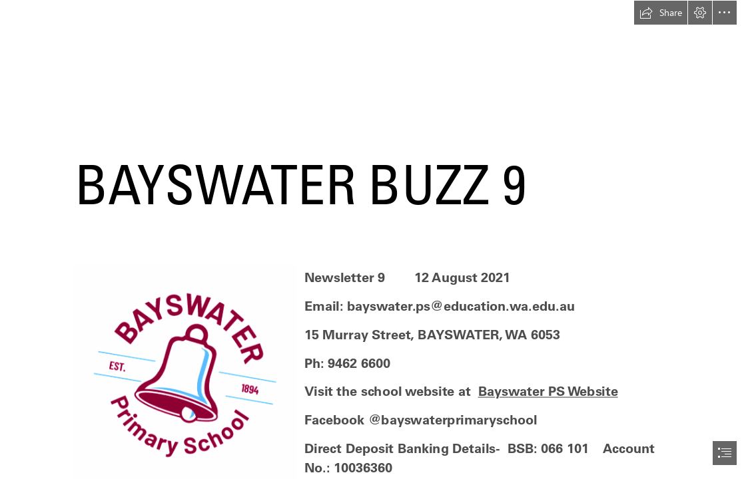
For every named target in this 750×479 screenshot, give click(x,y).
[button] (660, 13)
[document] (375, 239)
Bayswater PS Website (548, 391)
